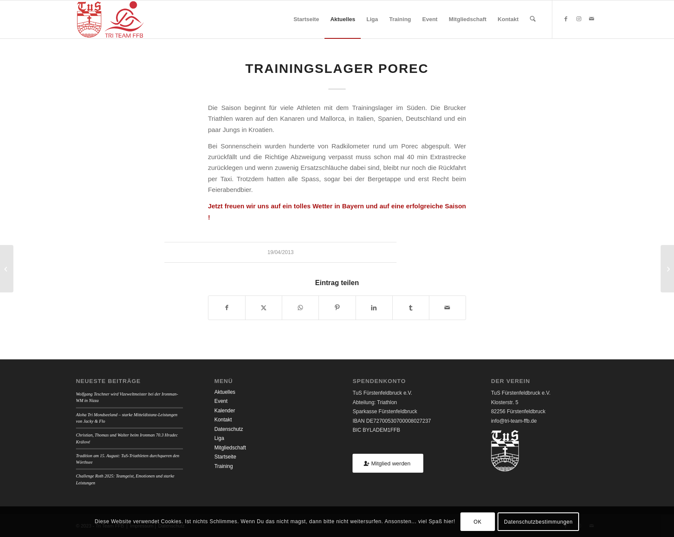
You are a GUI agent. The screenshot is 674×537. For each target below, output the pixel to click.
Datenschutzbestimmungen (538, 522)
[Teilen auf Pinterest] (337, 308)
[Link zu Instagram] (578, 19)
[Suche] (532, 19)
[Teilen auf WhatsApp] (300, 308)
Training (223, 466)
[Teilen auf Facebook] (226, 308)
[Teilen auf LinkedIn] (374, 308)
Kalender (224, 411)
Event (221, 401)
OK (478, 522)
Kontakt (223, 420)
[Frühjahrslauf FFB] (6, 268)
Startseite (225, 457)
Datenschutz (228, 429)
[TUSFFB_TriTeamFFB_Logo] (110, 19)
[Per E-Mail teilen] (447, 308)
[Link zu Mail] (591, 19)
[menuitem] (306, 19)
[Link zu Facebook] (565, 19)
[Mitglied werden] (388, 463)
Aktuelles (225, 392)
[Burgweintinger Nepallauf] (667, 268)
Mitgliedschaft (230, 448)
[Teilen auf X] (264, 308)
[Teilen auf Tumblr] (411, 308)
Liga (219, 438)
